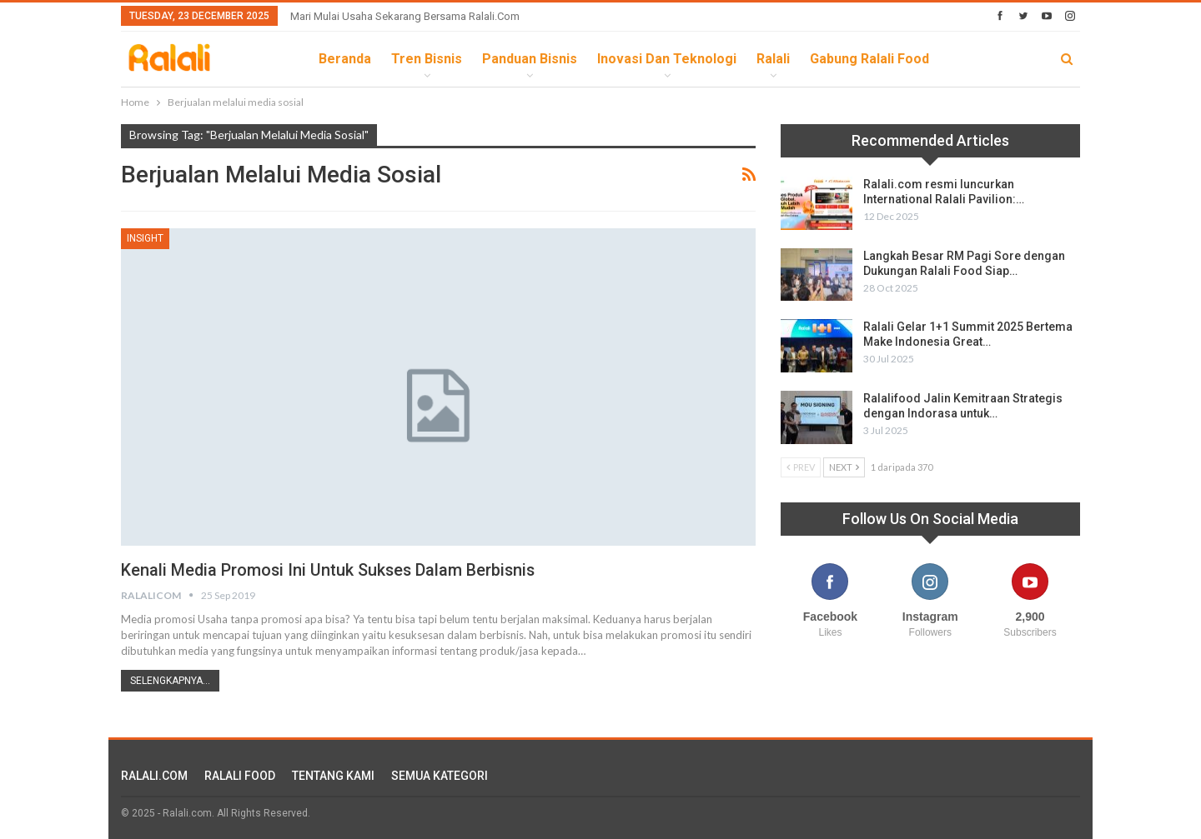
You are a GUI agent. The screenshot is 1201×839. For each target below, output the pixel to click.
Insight (145, 238)
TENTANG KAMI (333, 775)
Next (844, 467)
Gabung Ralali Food (869, 59)
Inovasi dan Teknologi (666, 59)
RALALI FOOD (239, 775)
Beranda (345, 59)
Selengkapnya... (170, 681)
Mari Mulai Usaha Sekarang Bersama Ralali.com (405, 16)
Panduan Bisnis (529, 59)
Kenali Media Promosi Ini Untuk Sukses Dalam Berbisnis (330, 570)
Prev (800, 467)
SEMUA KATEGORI (439, 775)
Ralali (773, 59)
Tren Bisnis (426, 59)
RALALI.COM (154, 775)
